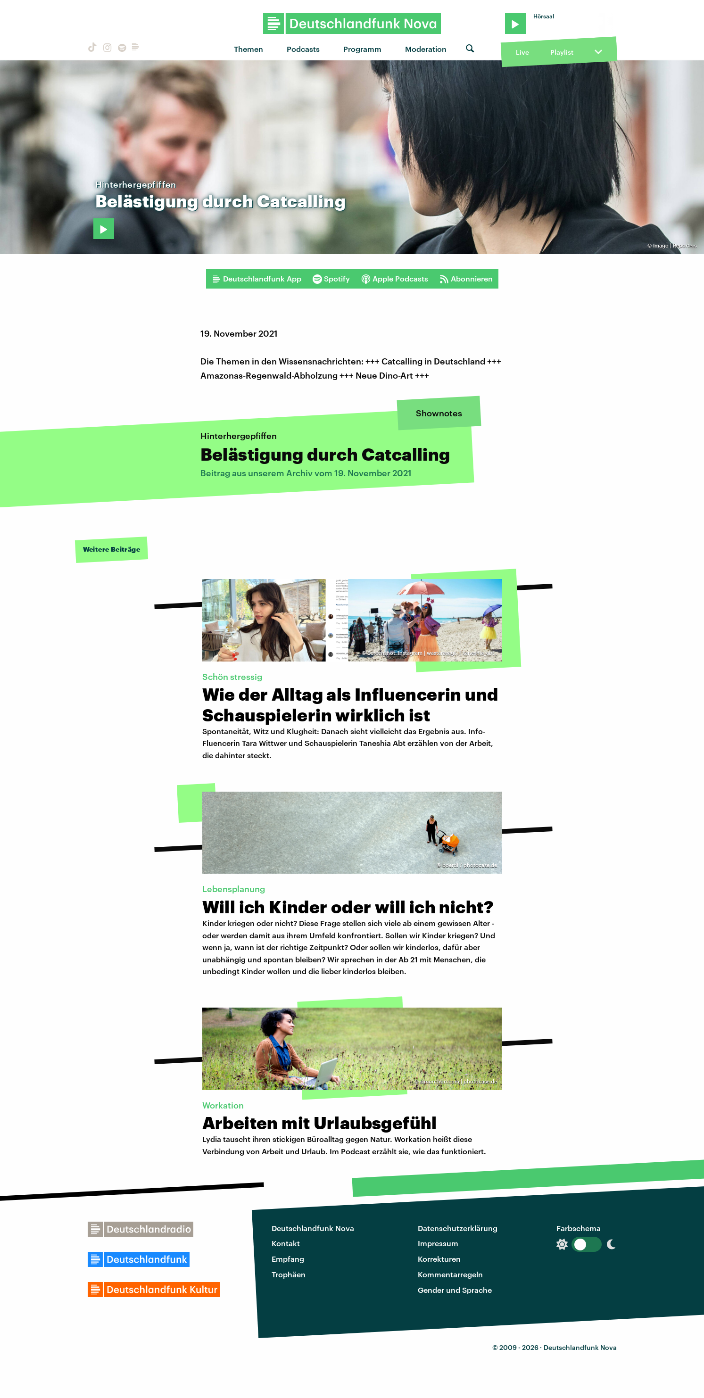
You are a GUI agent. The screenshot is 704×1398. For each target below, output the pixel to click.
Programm (362, 48)
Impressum (438, 1243)
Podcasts (303, 48)
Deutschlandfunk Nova (313, 1228)
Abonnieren (466, 278)
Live (522, 52)
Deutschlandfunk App (256, 278)
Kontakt (286, 1243)
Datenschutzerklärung (457, 1228)
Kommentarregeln (450, 1274)
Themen (248, 48)
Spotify (331, 278)
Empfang (288, 1258)
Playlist (561, 52)
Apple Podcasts (394, 278)
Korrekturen (439, 1258)
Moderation (426, 48)
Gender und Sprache (455, 1289)
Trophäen (289, 1274)
